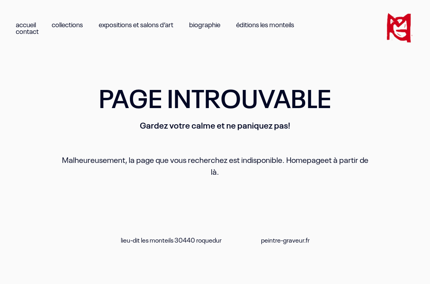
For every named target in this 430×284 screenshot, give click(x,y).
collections (67, 24)
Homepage (305, 159)
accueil (26, 24)
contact (27, 31)
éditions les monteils (265, 24)
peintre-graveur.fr (285, 239)
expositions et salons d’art (136, 24)
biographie (204, 24)
